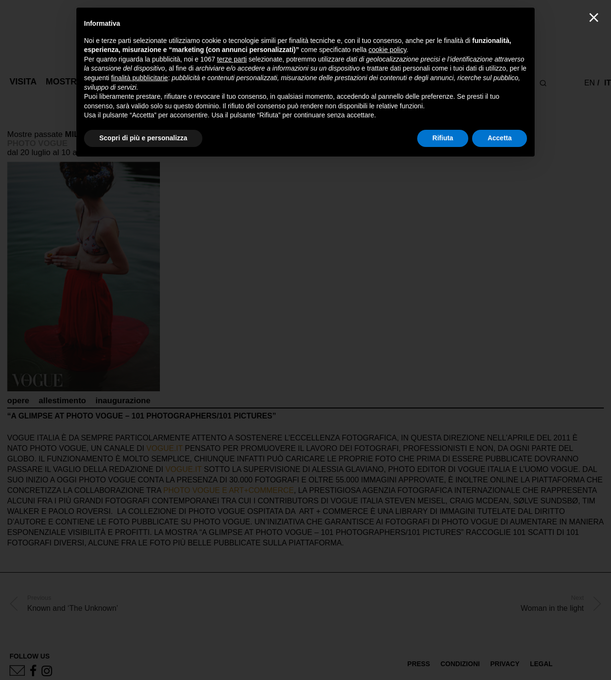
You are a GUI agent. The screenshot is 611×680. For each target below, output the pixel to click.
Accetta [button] (499, 138)
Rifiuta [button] (442, 138)
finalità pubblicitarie (139, 78)
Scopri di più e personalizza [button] (143, 138)
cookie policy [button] (387, 49)
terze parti (232, 59)
